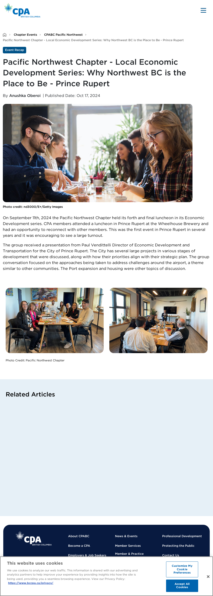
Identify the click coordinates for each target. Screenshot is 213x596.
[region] (106, 576)
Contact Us (170, 555)
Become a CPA (79, 545)
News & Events (126, 536)
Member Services (128, 545)
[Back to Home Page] (22, 10)
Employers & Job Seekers (87, 555)
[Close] (208, 576)
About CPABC (78, 536)
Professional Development (182, 536)
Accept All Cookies (182, 585)
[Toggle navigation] (203, 10)
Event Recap (14, 50)
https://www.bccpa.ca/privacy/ (30, 583)
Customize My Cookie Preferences (182, 569)
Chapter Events (25, 34)
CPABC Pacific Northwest (63, 34)
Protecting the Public (178, 545)
